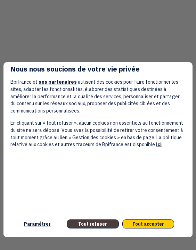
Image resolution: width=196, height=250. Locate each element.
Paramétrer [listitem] (37, 224)
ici (159, 144)
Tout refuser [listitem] (92, 224)
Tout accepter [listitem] (148, 224)
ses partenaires (58, 82)
